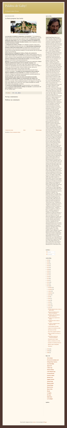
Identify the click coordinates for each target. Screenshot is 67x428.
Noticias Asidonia (50, 369)
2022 (48, 265)
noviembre (50, 289)
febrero (49, 305)
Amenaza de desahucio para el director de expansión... (53, 313)
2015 (48, 278)
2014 (48, 280)
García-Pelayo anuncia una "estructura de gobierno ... (53, 337)
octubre (49, 291)
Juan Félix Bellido (50, 363)
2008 (48, 352)
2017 (48, 274)
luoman (34, 422)
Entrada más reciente (9, 130)
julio (49, 296)
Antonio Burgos (50, 385)
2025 (48, 260)
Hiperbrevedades (50, 383)
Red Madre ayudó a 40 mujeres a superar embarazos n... (54, 315)
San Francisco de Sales (52, 329)
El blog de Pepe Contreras (52, 361)
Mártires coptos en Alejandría (53, 344)
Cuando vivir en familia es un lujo (54, 328)
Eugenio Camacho (50, 379)
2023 (48, 263)
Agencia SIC (49, 365)
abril (49, 302)
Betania (48, 391)
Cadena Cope (49, 367)
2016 (48, 276)
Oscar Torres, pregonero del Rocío (54, 331)
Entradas (49, 252)
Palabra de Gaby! (16, 6)
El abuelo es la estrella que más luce (54, 342)
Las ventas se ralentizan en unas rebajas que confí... (54, 324)
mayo (49, 300)
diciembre (50, 287)
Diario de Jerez (50, 387)
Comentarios (49, 254)
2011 (48, 285)
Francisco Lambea (50, 375)
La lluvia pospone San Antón (53, 326)
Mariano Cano (50, 377)
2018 (48, 273)
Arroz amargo (50, 358)
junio (49, 298)
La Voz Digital (50, 398)
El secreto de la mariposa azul (53, 359)
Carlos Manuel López (51, 371)
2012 (48, 284)
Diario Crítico (50, 389)
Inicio (24, 130)
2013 (48, 282)
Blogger (45, 422)
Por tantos (49, 394)
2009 (48, 350)
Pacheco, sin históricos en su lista (54, 340)
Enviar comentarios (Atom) (15, 132)
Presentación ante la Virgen (53, 339)
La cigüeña (49, 393)
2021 (48, 267)
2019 (48, 271)
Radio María (49, 396)
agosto (49, 294)
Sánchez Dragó (50, 381)
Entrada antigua (39, 130)
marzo (49, 304)
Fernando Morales (50, 373)
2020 (48, 269)
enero (49, 307)
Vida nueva (50, 346)
